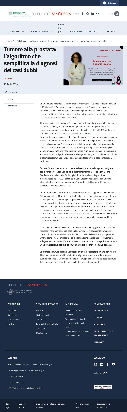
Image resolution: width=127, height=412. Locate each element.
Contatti (12, 357)
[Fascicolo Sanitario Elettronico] (103, 387)
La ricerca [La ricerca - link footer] (99, 317)
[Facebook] (80, 13)
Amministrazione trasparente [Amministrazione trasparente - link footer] (103, 333)
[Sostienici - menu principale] (112, 31)
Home (9, 41)
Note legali (7, 405)
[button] (109, 3)
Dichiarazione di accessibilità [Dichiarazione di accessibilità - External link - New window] (104, 405)
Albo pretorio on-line (83, 405)
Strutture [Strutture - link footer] (11, 323)
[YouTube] (94, 13)
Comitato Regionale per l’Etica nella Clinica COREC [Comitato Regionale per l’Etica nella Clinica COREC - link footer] (77, 333)
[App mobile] (96, 379)
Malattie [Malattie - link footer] (39, 310)
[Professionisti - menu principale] (76, 31)
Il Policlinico (20, 41)
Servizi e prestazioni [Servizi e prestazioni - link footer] (47, 304)
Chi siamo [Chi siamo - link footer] (11, 310)
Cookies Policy (22, 405)
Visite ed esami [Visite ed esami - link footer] (42, 315)
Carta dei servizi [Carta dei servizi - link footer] (14, 319)
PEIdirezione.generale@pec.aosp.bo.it (27, 388)
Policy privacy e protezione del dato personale (50, 405)
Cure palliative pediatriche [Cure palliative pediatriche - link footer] (47, 323)
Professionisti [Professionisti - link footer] (102, 310)
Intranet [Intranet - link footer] (99, 342)
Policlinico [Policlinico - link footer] (13, 304)
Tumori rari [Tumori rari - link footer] (41, 328)
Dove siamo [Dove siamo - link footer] (12, 315)
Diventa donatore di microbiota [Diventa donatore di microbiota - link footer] (73, 312)
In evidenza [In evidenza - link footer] (71, 304)
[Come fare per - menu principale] (61, 28)
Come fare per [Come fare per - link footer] (102, 304)
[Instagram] (84, 13)
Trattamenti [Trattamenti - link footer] (41, 319)
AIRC (86, 130)
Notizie (33, 41)
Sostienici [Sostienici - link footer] (99, 324)
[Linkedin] (89, 13)
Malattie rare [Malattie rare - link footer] (41, 332)
